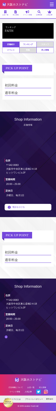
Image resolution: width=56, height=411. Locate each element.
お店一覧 (30, 387)
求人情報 (45, 50)
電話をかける (16, 207)
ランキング (28, 44)
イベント (11, 50)
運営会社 (49, 399)
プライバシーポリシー (34, 399)
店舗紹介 (11, 44)
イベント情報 (14, 391)
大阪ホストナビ (15, 4)
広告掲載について (16, 387)
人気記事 (28, 391)
